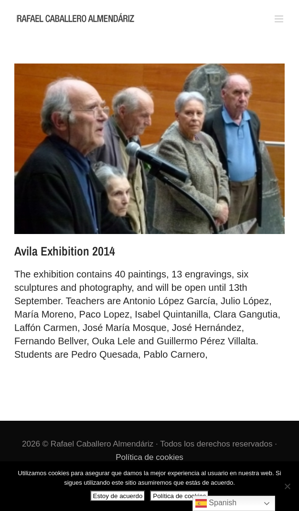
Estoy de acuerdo (118, 496)
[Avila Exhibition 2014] (149, 149)
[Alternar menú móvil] (280, 19)
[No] (287, 486)
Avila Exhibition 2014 (64, 251)
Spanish (215, 503)
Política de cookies (149, 457)
